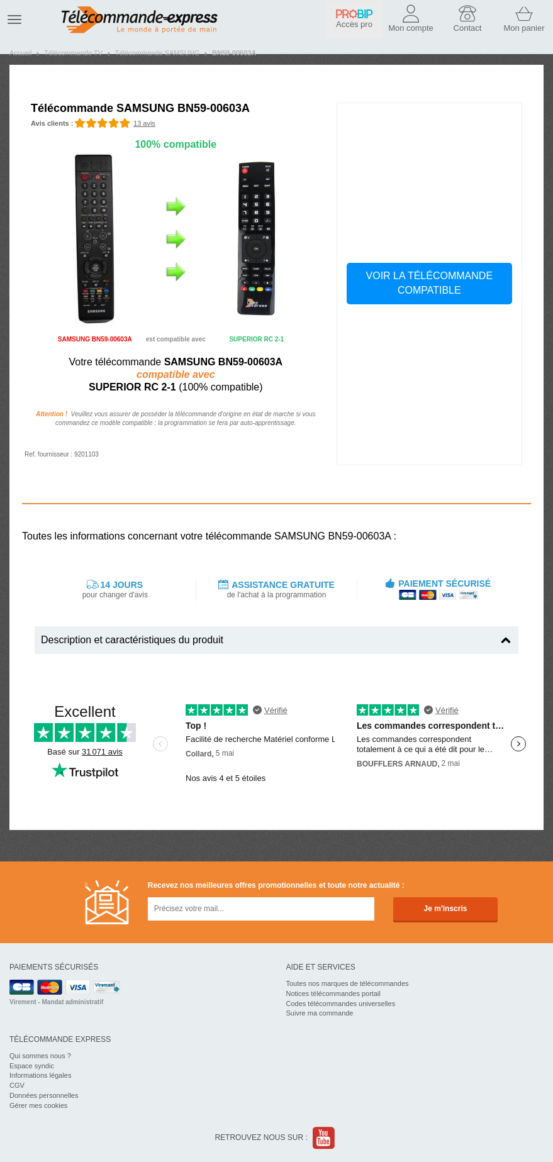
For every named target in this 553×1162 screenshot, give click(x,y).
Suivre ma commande (320, 1013)
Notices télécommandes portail (333, 993)
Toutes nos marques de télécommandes (347, 983)
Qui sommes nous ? (40, 1056)
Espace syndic (31, 1066)
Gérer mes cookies (38, 1105)
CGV (17, 1085)
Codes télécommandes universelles (341, 1003)
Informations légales (40, 1075)
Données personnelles (43, 1095)
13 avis (144, 123)
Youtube (324, 1137)
